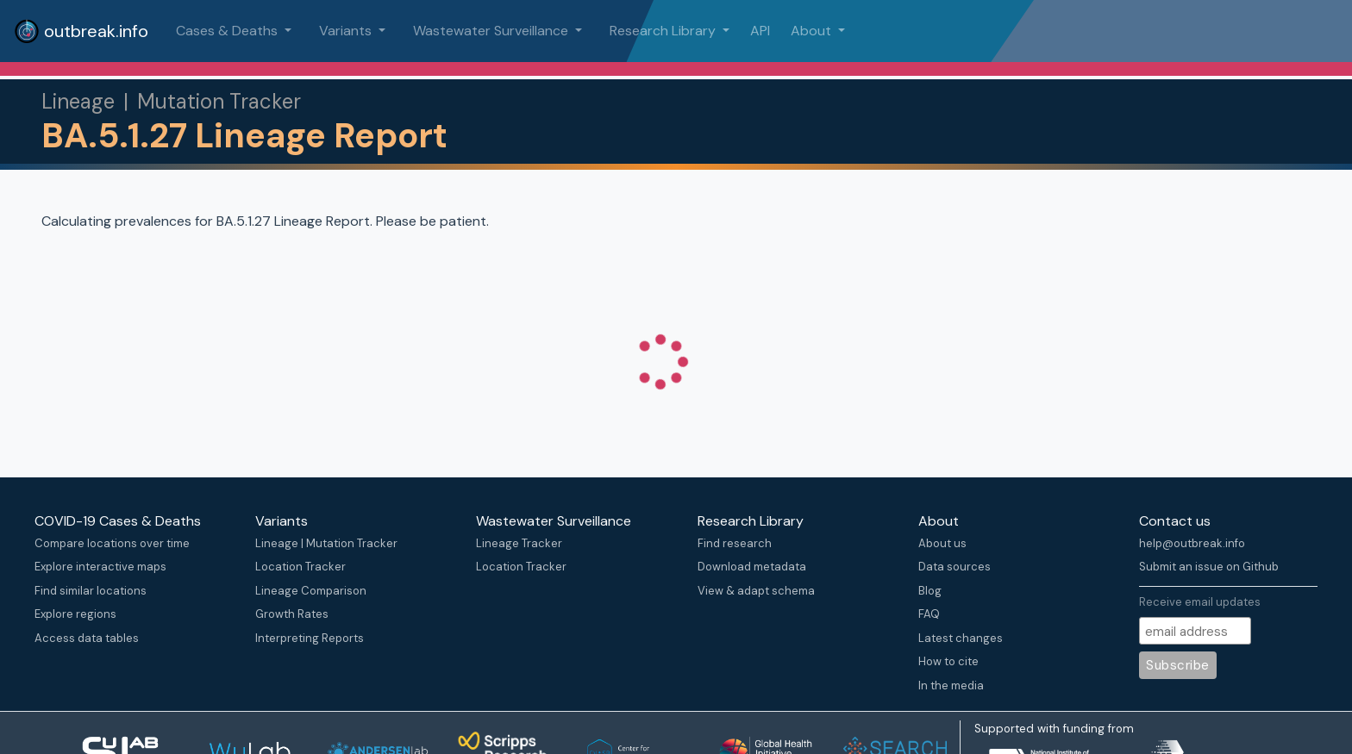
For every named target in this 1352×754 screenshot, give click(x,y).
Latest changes (960, 638)
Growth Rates (292, 614)
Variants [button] (347, 31)
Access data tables (86, 638)
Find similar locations (90, 590)
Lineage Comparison (310, 590)
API (760, 31)
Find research (735, 543)
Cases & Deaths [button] (228, 31)
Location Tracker (300, 566)
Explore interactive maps (100, 566)
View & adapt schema (756, 590)
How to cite (948, 661)
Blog (930, 590)
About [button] (813, 31)
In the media (951, 685)
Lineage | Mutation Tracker (326, 543)
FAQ (929, 614)
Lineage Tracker (519, 543)
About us (942, 543)
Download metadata (752, 566)
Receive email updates (1200, 602)
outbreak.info (81, 31)
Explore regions (75, 614)
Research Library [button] (664, 31)
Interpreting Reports (309, 638)
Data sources (954, 566)
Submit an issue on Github (1209, 566)
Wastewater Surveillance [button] (492, 31)
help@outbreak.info (1192, 543)
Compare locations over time (112, 543)
